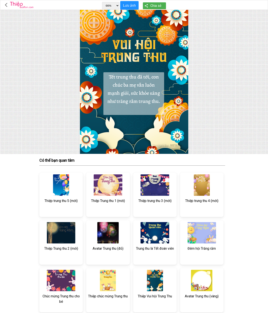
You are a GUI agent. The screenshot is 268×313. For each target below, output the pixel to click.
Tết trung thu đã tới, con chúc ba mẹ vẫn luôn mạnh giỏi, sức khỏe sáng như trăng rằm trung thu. (133, 93)
